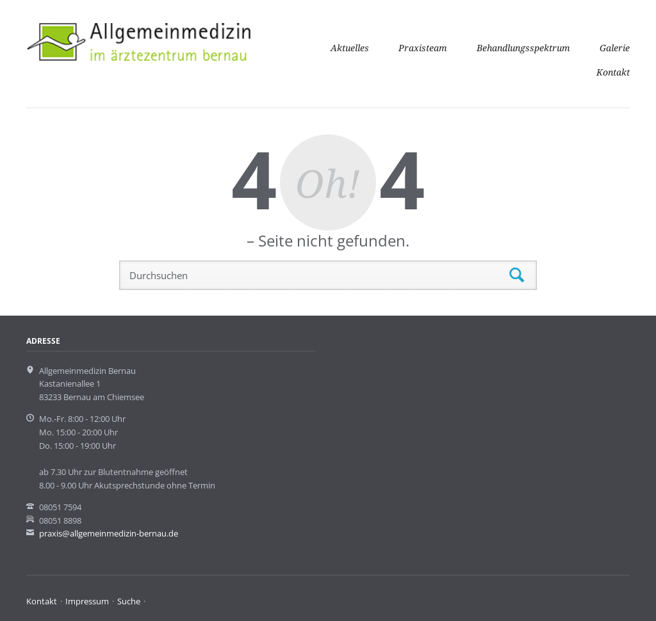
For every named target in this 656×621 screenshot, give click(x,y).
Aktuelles (350, 48)
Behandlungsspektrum (523, 48)
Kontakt (613, 72)
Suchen (517, 276)
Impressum (87, 601)
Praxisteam (422, 48)
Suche (128, 601)
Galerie (615, 48)
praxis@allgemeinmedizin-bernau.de (108, 533)
